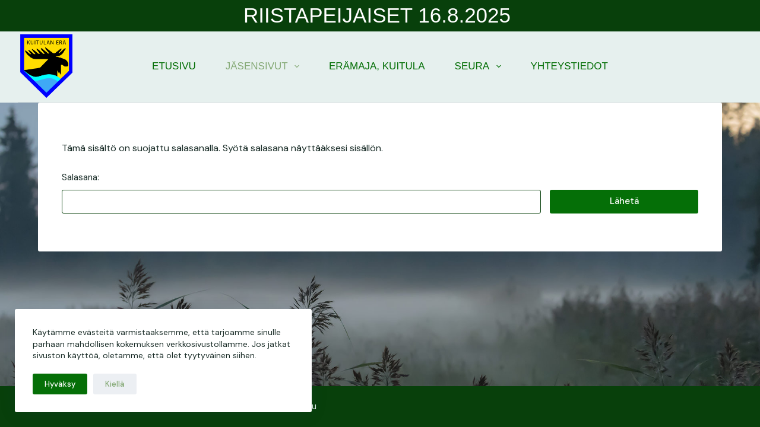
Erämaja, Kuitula (377, 66)
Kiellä (115, 384)
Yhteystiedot (569, 66)
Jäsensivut (265, 66)
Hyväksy (60, 384)
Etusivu (174, 66)
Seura (480, 66)
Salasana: (301, 192)
